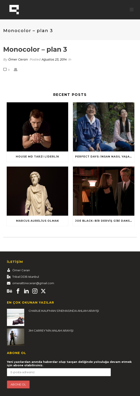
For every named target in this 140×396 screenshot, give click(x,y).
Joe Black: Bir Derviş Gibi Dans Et (104, 220)
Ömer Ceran (18, 59)
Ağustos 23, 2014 (54, 59)
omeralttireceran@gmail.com (33, 283)
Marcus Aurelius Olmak (37, 220)
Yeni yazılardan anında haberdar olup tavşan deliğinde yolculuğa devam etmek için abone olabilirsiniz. (69, 363)
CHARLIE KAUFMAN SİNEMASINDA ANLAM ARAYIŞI (64, 310)
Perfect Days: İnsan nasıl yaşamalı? (104, 156)
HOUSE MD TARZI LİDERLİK (37, 156)
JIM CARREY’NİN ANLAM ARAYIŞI (51, 330)
